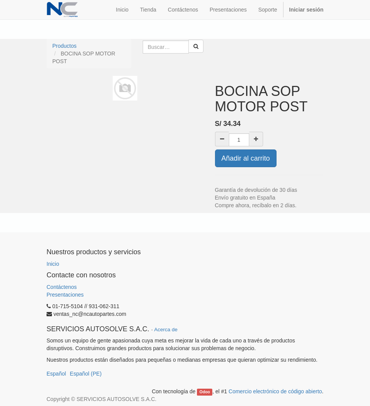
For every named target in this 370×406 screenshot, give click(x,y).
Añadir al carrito (246, 158)
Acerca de (166, 329)
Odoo (205, 391)
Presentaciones (65, 295)
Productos (64, 46)
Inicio (53, 264)
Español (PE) (86, 374)
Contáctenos (62, 287)
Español (56, 374)
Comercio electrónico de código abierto (275, 391)
